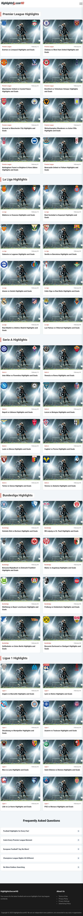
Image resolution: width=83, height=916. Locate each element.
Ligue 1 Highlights (15, 658)
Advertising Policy (65, 903)
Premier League (6, 46)
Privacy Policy (63, 899)
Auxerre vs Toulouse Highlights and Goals (61, 731)
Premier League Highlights (21, 14)
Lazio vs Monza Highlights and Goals (16, 449)
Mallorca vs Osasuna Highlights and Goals (18, 215)
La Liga (4, 212)
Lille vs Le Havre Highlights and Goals (16, 807)
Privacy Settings (64, 901)
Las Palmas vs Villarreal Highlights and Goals (62, 328)
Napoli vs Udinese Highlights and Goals (17, 412)
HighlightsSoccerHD (20, 913)
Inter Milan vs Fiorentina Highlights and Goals (20, 375)
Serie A (4, 372)
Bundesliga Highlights (18, 495)
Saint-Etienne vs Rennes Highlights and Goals (62, 770)
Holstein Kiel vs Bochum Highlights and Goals (20, 531)
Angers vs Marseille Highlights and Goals (18, 694)
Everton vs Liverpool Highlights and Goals (18, 50)
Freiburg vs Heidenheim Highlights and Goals (62, 607)
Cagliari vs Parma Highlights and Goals (60, 449)
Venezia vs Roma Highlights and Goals (59, 375)
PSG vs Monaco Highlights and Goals (59, 807)
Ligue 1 (4, 690)
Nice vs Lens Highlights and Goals (15, 770)
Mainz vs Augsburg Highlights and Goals (60, 568)
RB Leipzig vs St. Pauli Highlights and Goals (61, 531)
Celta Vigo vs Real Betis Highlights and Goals (62, 291)
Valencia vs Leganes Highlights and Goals (18, 254)
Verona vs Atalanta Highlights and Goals (60, 486)
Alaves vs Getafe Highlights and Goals (17, 291)
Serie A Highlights (15, 340)
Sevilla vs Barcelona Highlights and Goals (61, 254)
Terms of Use (63, 896)
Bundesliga (5, 528)
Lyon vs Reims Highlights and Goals (58, 694)
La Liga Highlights (15, 179)
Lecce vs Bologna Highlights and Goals (60, 412)
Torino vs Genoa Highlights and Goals (16, 486)
